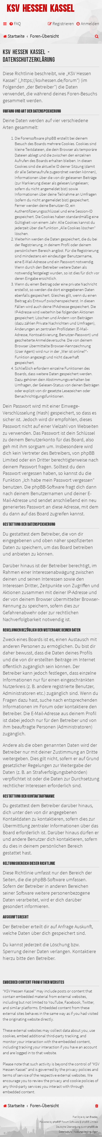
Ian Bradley (92, 1117)
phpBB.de (92, 1127)
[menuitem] (15, 23)
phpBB (56, 1122)
